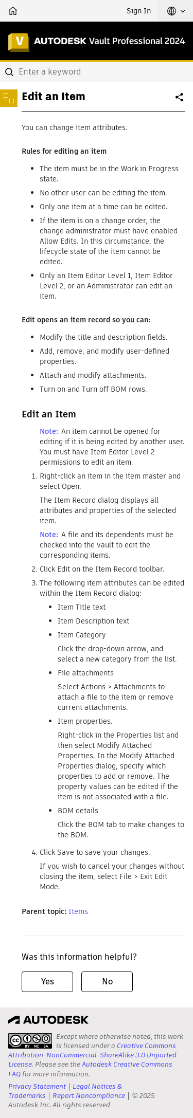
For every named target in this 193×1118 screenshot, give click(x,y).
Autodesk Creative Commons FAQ (90, 1068)
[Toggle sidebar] (8, 98)
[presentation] (30, 1041)
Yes (47, 981)
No (107, 981)
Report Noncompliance (88, 1096)
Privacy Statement (37, 1086)
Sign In (139, 11)
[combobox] (96, 72)
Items (78, 911)
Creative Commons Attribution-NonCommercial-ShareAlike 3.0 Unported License (92, 1055)
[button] (176, 11)
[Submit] (10, 72)
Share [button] (180, 101)
